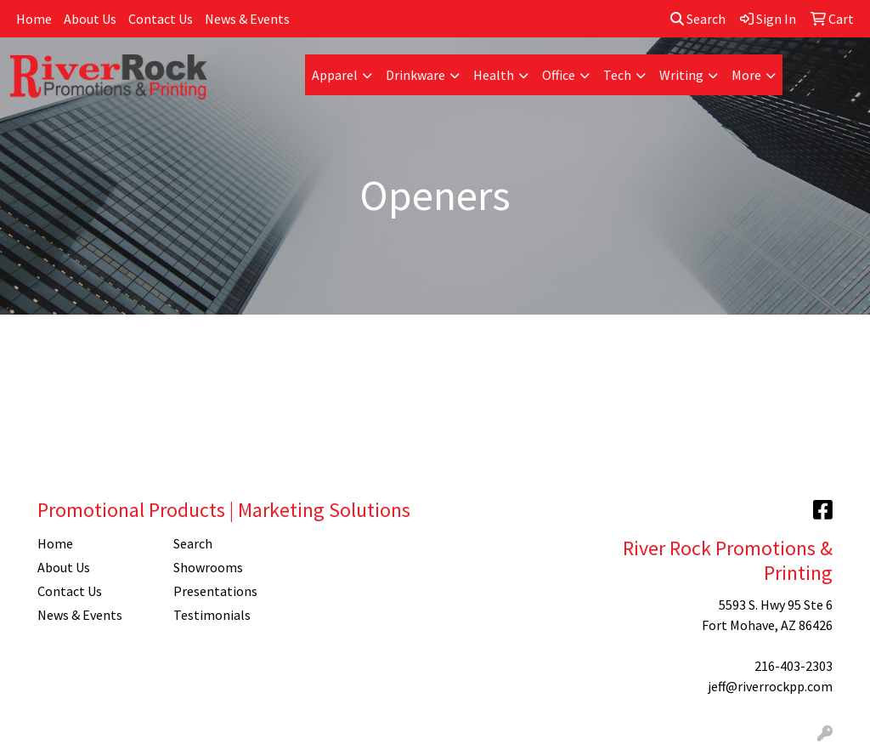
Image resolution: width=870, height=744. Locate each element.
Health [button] (493, 74)
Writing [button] (681, 74)
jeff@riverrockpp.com (770, 686)
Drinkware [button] (415, 74)
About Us (90, 18)
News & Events (247, 18)
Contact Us (160, 18)
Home (34, 18)
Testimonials (212, 614)
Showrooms (208, 567)
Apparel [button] (335, 74)
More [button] (746, 74)
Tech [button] (617, 74)
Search (698, 18)
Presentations (215, 590)
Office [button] (558, 74)
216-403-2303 (793, 665)
